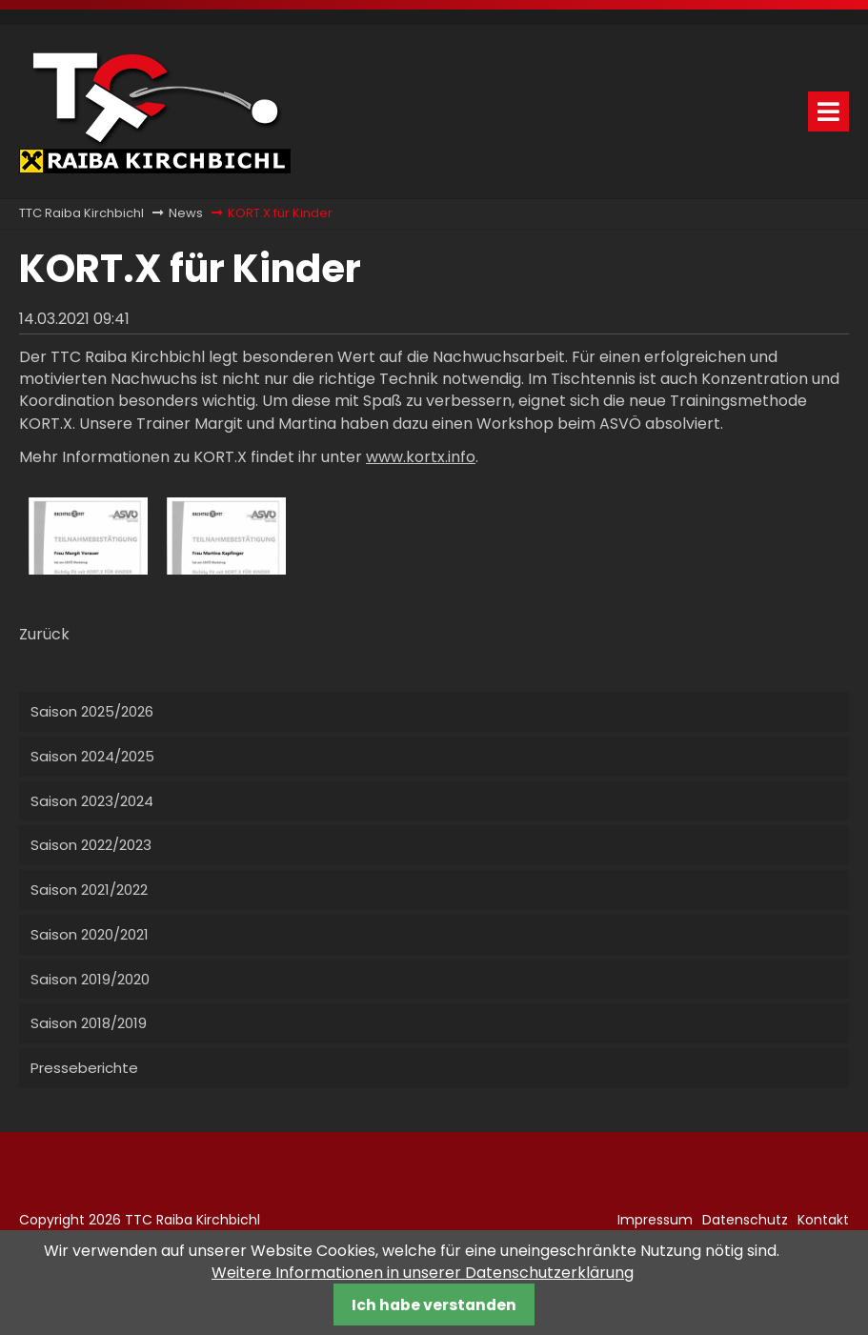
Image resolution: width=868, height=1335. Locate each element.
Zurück (44, 634)
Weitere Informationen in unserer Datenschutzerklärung (423, 1273)
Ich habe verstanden (434, 1305)
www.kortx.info (420, 457)
